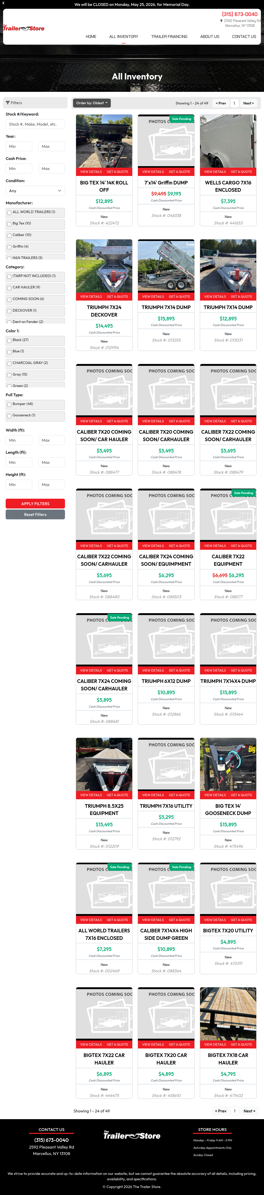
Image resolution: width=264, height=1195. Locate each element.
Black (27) (20, 339)
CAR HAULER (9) (26, 287)
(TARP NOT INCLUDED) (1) (34, 275)
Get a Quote (117, 171)
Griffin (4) (20, 246)
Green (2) (20, 385)
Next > (248, 103)
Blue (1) (18, 351)
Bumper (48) (23, 403)
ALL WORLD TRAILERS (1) (34, 211)
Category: (15, 266)
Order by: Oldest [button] (90, 103)
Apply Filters (35, 503)
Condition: (15, 180)
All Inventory (123, 36)
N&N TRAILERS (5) (28, 257)
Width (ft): (15, 430)
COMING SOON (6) (28, 298)
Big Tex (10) (22, 223)
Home (91, 36)
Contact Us (244, 36)
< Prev (221, 103)
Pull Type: (14, 394)
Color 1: (12, 330)
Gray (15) (20, 374)
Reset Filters (35, 514)
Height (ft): (16, 474)
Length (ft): (16, 452)
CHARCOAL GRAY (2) (30, 362)
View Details (91, 171)
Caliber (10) (22, 234)
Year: (10, 136)
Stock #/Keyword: (22, 114)
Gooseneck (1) (24, 415)
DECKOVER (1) (24, 310)
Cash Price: (16, 158)
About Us (209, 36)
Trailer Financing (169, 36)
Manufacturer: (19, 202)
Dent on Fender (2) (28, 321)
